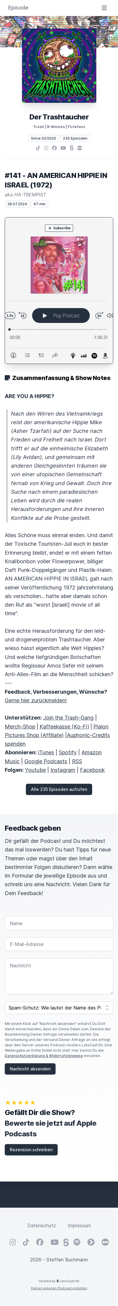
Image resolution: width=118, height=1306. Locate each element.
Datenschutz (41, 1225)
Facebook (92, 770)
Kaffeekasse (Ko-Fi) (64, 726)
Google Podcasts (45, 761)
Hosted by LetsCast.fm (59, 1281)
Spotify (68, 752)
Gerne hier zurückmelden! (36, 700)
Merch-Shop (20, 726)
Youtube (35, 770)
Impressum (79, 1225)
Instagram (63, 770)
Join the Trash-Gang (68, 717)
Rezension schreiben (31, 1149)
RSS (77, 761)
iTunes (46, 752)
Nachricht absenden (30, 1068)
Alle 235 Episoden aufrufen (59, 789)
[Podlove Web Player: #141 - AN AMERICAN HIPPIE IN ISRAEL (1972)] (59, 290)
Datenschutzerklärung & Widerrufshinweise (44, 1055)
